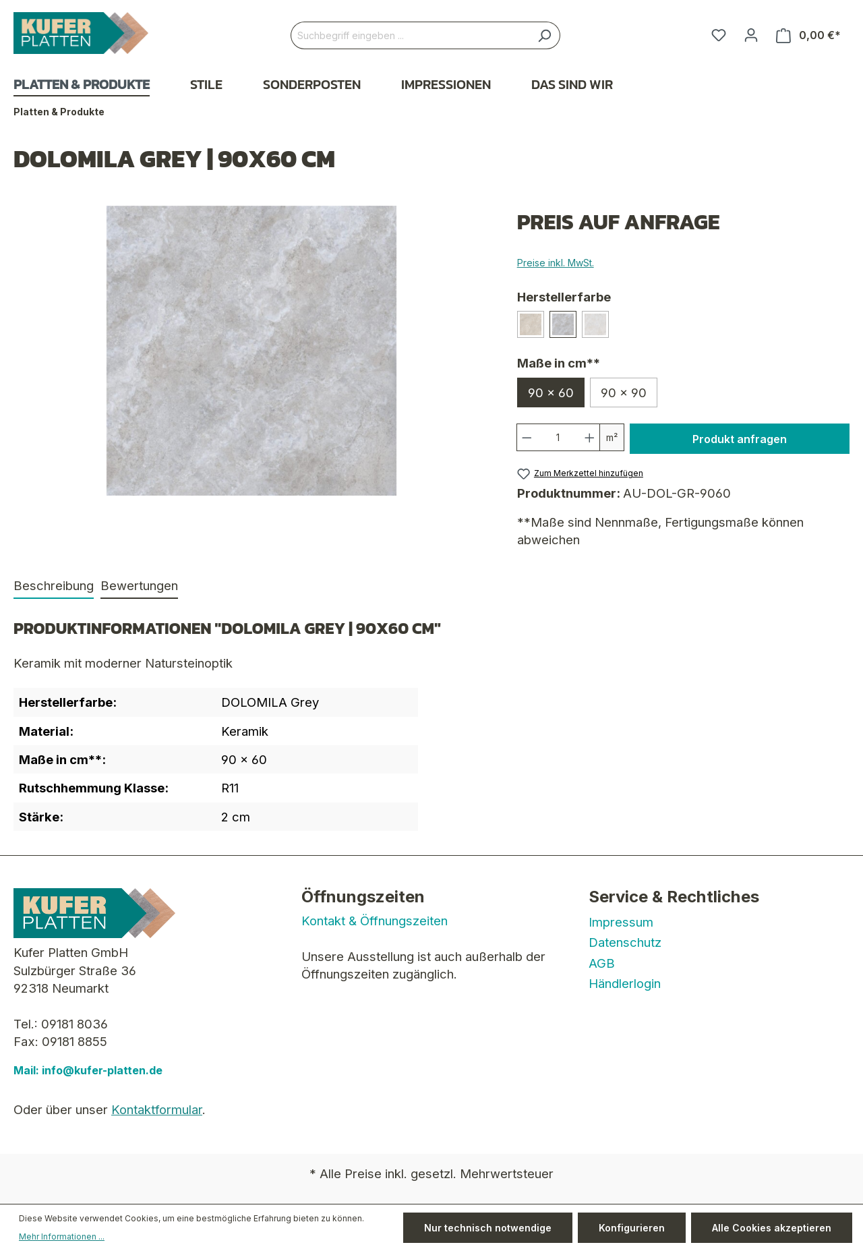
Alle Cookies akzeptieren (771, 1227)
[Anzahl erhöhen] (590, 437)
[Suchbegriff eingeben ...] (410, 35)
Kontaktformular (156, 1109)
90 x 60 (551, 392)
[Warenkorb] (808, 35)
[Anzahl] (558, 437)
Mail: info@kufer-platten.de (87, 1070)
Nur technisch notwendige (488, 1227)
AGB (602, 963)
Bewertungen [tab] (139, 585)
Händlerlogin (625, 983)
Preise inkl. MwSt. (555, 262)
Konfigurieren (632, 1227)
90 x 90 (624, 392)
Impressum (621, 921)
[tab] (53, 586)
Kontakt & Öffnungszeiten (374, 920)
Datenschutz (625, 942)
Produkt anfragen (739, 439)
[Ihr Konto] (751, 35)
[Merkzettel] (719, 35)
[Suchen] (544, 35)
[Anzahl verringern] (526, 437)
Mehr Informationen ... (62, 1236)
